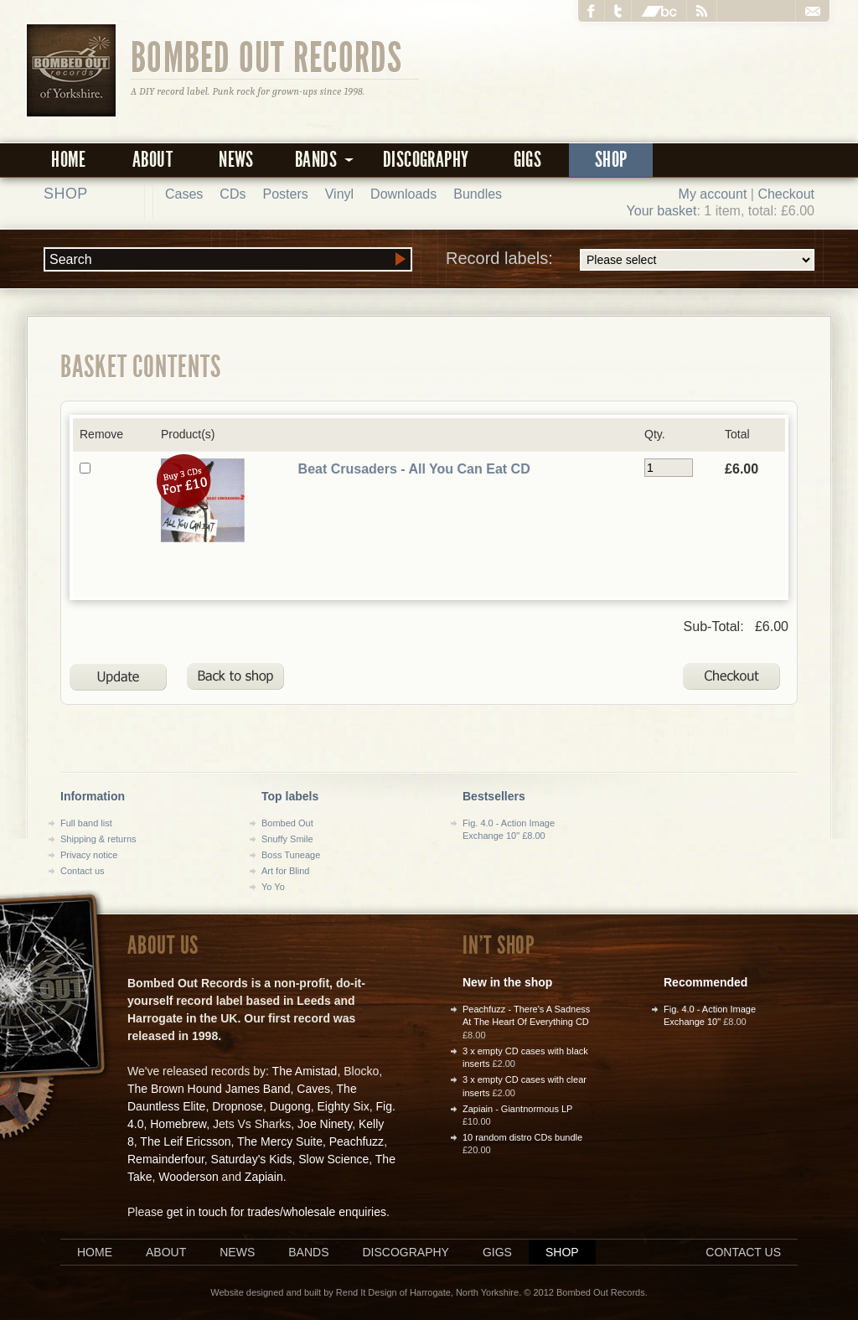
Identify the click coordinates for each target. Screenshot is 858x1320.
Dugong (290, 1106)
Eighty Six (343, 1106)
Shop (611, 160)
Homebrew (178, 1124)
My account (713, 194)
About (152, 160)
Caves (313, 1088)
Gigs (528, 160)
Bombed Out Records (267, 56)
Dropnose (237, 1106)
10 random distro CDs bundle (522, 1137)
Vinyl (339, 194)
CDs (233, 194)
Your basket (662, 211)
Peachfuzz (356, 1141)
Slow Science (333, 1159)
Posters (285, 194)
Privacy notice (88, 855)
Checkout (785, 194)
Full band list (86, 823)
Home (68, 160)
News (236, 160)
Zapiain (264, 1176)
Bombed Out (287, 823)
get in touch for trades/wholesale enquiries (276, 1212)
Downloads (403, 194)
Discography (425, 160)
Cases (184, 194)
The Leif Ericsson (185, 1141)
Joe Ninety (324, 1124)
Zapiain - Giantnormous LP (517, 1109)
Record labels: (630, 260)
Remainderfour (165, 1159)
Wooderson (188, 1176)
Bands (308, 1252)
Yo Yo (273, 887)
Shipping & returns (98, 839)
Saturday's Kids (251, 1159)
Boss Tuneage (290, 855)
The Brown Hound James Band (209, 1088)
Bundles (477, 194)
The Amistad (305, 1071)
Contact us (82, 871)
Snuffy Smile (287, 839)
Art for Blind (285, 871)
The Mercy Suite (280, 1141)
